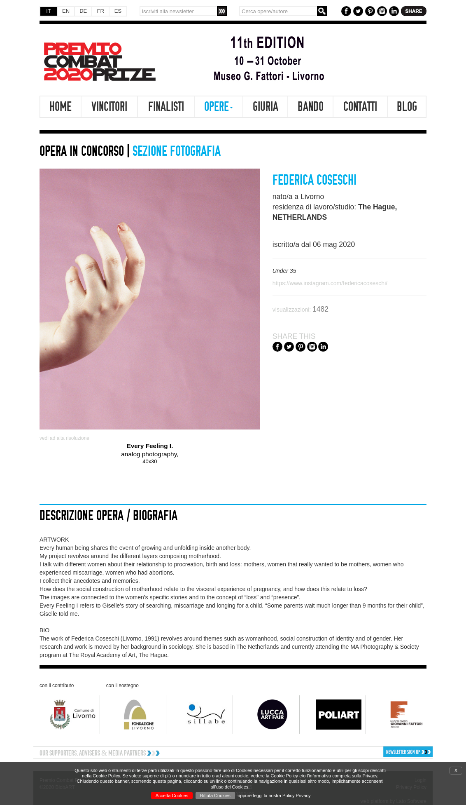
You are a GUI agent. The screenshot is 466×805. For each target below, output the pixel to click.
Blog (407, 107)
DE (83, 11)
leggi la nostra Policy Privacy (282, 795)
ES (117, 11)
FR (100, 11)
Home (60, 107)
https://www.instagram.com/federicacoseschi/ (330, 283)
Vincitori (109, 107)
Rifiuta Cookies (215, 795)
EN (66, 11)
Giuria (265, 107)
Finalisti (166, 107)
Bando (311, 107)
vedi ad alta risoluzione (64, 438)
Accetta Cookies (172, 795)
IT (48, 11)
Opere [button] (218, 107)
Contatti (360, 107)
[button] (386, 751)
